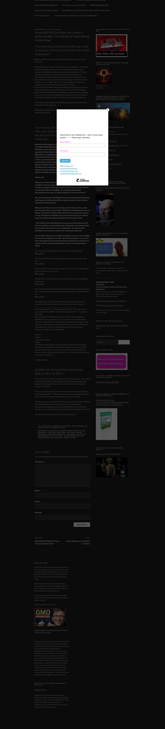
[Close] (107, 109)
